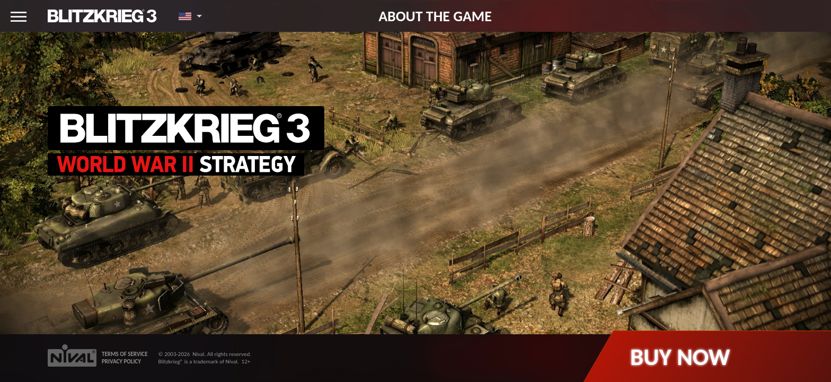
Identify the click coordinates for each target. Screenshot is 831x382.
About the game (435, 16)
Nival (198, 354)
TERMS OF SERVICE (125, 354)
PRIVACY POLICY (121, 361)
